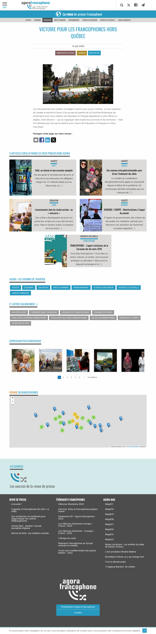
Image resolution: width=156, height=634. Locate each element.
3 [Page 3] (67, 377)
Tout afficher (92, 377)
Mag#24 (109, 539)
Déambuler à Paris (103, 312)
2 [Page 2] (63, 377)
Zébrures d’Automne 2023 (71, 504)
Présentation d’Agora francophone (78, 606)
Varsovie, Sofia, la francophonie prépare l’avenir (77, 510)
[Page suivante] (84, 377)
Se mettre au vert (20, 323)
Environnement (73, 20)
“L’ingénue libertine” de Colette (120, 566)
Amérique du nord (65, 53)
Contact (78, 612)
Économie (37, 20)
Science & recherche (89, 20)
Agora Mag (109, 499)
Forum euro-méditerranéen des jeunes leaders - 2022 (77, 551)
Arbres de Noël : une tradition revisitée (30, 533)
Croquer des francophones (75, 312)
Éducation (47, 20)
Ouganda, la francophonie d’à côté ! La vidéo (30, 510)
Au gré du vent (19, 312)
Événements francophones (70, 499)
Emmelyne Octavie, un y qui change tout (124, 556)
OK (144, 630)
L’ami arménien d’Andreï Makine (120, 551)
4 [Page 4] (71, 377)
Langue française (124, 20)
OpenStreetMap (133, 446)
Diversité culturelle (107, 20)
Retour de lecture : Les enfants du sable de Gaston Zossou (124, 545)
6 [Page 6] (79, 377)
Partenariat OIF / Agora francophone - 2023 (77, 517)
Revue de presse (17, 499)
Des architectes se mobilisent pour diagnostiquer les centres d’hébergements (28, 518)
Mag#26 (109, 529)
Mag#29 (109, 514)
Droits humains (60, 20)
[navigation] (4, 5)
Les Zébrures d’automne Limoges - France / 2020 (75, 524)
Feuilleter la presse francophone (29, 318)
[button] (47, 425)
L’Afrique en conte (67, 538)
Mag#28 (109, 519)
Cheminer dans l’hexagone (44, 312)
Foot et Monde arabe (115, 561)
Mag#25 (109, 534)
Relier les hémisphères (103, 318)
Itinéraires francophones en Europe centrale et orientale (75, 544)
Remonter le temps (129, 318)
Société (28, 20)
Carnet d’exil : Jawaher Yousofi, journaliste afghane (26, 527)
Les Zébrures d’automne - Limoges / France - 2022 (76, 532)
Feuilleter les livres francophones (69, 318)
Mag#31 (109, 504)
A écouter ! (16, 504)
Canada (82, 53)
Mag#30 (109, 509)
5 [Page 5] (75, 377)
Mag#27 (109, 524)
